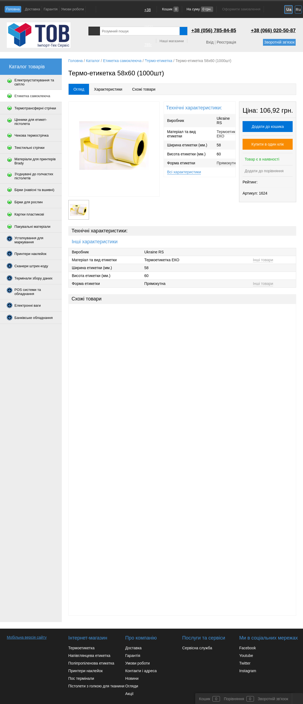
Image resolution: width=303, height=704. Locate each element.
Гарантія (50, 9)
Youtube (246, 655)
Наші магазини (172, 41)
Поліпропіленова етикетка (91, 663)
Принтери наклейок (85, 671)
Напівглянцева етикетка (89, 655)
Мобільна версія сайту (27, 637)
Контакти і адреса (141, 671)
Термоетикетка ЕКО (230, 134)
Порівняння (234, 699)
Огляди (131, 686)
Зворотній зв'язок (279, 42)
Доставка (32, 9)
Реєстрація (226, 42)
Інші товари (263, 260)
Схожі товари (143, 89)
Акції (129, 693)
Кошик (170, 9)
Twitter (244, 663)
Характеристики (108, 89)
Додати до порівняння (264, 171)
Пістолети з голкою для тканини (96, 686)
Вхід (209, 42)
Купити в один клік (268, 144)
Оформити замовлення (241, 9)
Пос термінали (81, 678)
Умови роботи (72, 9)
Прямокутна (227, 163)
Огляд (79, 89)
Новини (132, 678)
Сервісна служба (197, 648)
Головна (13, 9)
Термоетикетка (81, 648)
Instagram (247, 671)
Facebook (247, 648)
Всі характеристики (184, 172)
